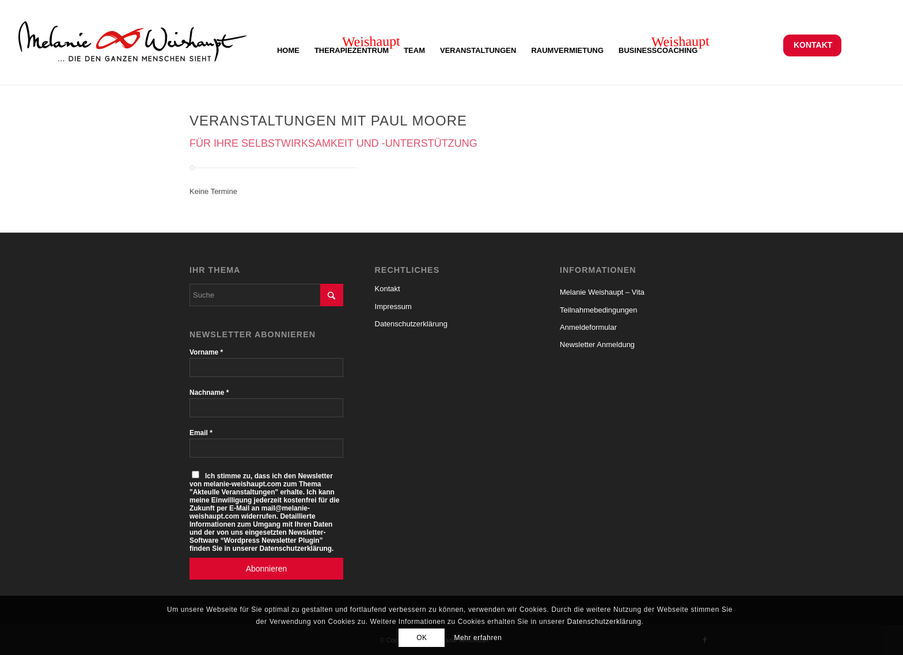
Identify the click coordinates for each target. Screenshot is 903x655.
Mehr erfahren (478, 638)
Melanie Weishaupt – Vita (602, 292)
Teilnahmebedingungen (598, 310)
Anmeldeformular (588, 327)
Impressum (393, 306)
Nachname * (209, 393)
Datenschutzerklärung (411, 323)
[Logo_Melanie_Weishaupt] (133, 45)
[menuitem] (812, 45)
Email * (201, 433)
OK (421, 638)
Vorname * (206, 352)
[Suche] (266, 295)
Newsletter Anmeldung (597, 344)
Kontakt (813, 44)
